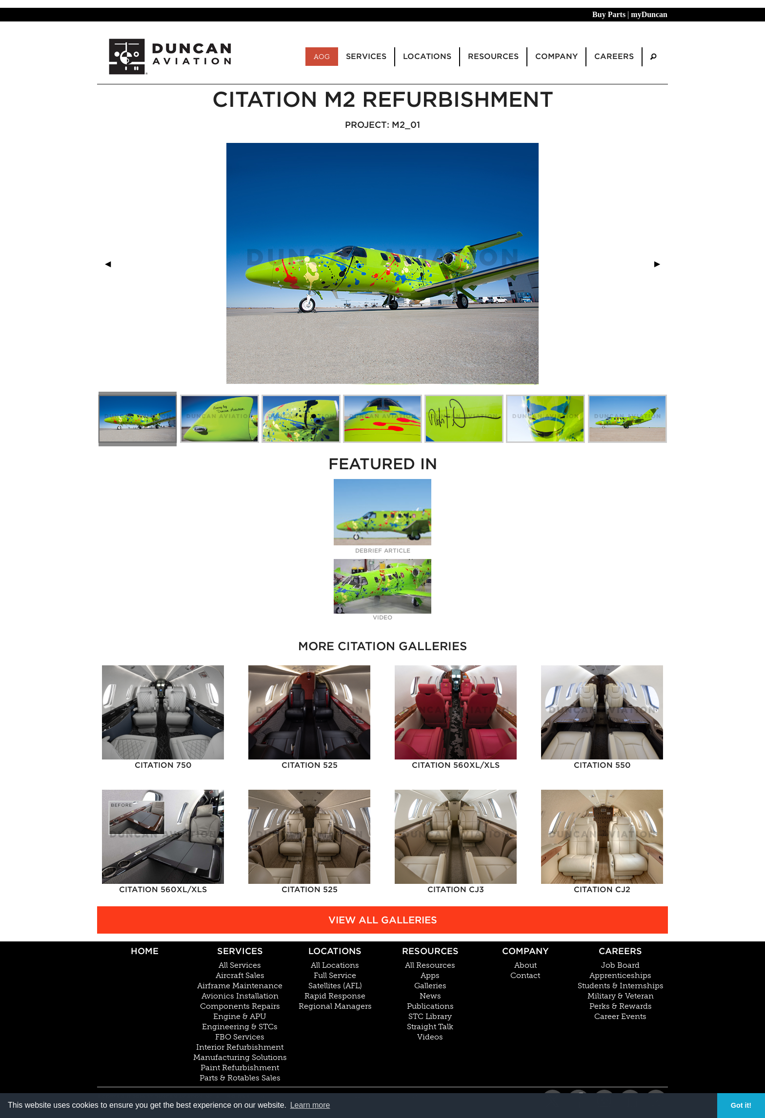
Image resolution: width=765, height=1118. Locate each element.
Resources (430, 951)
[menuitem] (653, 56)
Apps (430, 975)
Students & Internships (621, 986)
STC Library (430, 1016)
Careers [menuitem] (614, 56)
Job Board (620, 965)
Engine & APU (239, 1016)
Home (145, 951)
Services (240, 951)
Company (525, 951)
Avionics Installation (240, 996)
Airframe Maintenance (239, 986)
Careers (620, 951)
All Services (240, 965)
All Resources (430, 965)
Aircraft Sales (240, 975)
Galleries (430, 986)
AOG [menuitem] (322, 56)
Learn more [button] (310, 1105)
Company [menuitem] (556, 56)
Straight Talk (430, 1027)
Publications (430, 1006)
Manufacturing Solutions (240, 1057)
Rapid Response (334, 996)
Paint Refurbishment (240, 1068)
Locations (335, 951)
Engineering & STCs (240, 1027)
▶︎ (661, 263)
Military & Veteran (620, 996)
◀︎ (112, 263)
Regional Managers (335, 1006)
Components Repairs (240, 1006)
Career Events (620, 1016)
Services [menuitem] (366, 56)
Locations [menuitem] (427, 56)
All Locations (335, 965)
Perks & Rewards (620, 1006)
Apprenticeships (620, 975)
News (430, 996)
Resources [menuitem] (493, 56)
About (525, 965)
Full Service (335, 975)
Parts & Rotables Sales (240, 1078)
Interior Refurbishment (239, 1047)
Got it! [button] (741, 1105)
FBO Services (239, 1037)
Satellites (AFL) (335, 986)
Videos (430, 1037)
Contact (525, 975)
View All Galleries (382, 920)
